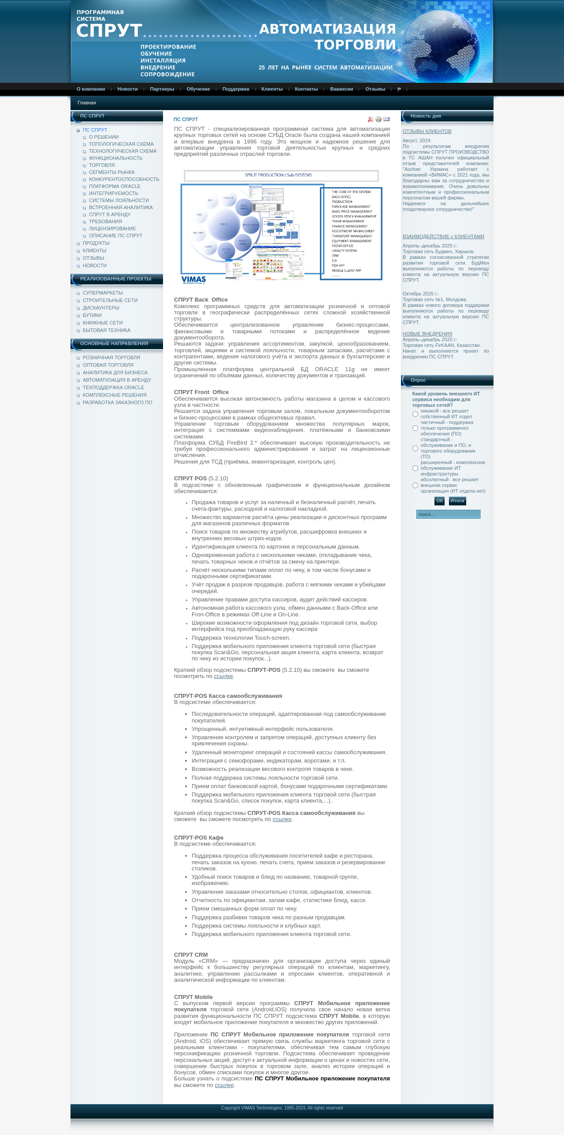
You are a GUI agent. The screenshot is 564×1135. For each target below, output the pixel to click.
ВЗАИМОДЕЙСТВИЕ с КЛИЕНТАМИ (443, 236)
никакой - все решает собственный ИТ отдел (446, 413)
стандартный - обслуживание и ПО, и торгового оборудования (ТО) (448, 448)
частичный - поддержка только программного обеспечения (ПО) (447, 428)
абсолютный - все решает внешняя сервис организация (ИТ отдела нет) (453, 485)
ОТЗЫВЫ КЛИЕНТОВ (427, 131)
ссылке (223, 676)
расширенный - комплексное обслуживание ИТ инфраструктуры (453, 468)
